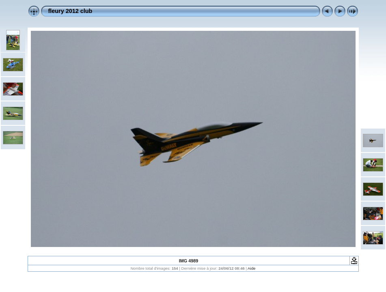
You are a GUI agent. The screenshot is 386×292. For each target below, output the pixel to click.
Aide (251, 268)
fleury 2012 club (70, 11)
